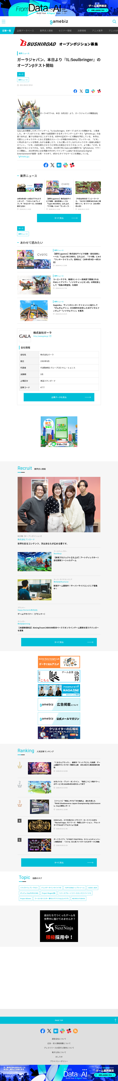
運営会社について (59, 1039)
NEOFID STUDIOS (78, 898)
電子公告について (59, 1052)
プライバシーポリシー (59, 1061)
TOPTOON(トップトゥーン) (74, 887)
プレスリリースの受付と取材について (59, 1047)
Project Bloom (25, 898)
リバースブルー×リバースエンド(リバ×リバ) (75, 893)
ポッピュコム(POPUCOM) (29, 893)
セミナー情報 (65, 30)
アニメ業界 (97, 30)
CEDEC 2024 (92, 887)
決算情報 (81, 30)
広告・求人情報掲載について (59, 1043)
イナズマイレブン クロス (29, 887)
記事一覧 (6, 30)
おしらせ (59, 1056)
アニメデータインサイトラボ (51, 887)
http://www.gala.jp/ (42, 336)
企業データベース (25, 30)
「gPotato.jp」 (23, 156)
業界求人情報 (46, 30)
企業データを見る (59, 397)
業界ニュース (24, 53)
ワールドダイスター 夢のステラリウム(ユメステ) (52, 898)
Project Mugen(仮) (49, 893)
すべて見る (59, 218)
